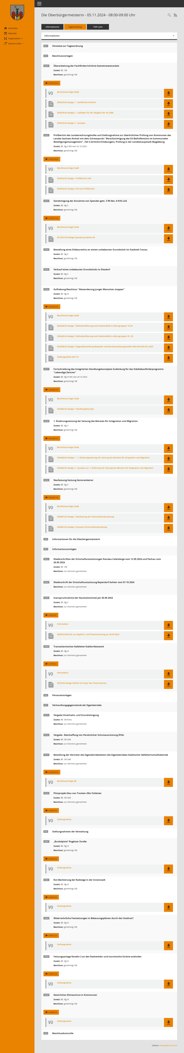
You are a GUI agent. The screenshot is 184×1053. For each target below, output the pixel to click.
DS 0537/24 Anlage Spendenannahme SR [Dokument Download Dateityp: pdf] (76, 237)
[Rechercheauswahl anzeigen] (169, 15)
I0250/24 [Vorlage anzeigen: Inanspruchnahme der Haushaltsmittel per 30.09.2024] (52, 615)
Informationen (52, 27)
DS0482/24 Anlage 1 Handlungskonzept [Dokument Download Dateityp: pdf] (75, 409)
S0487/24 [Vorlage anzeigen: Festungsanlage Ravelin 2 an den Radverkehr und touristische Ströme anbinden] (52, 974)
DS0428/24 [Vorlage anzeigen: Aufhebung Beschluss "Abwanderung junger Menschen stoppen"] (53, 306)
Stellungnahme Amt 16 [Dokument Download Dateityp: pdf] (67, 357)
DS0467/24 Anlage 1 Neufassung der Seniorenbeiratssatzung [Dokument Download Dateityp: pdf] (85, 517)
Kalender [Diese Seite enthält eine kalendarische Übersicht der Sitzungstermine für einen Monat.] (10, 33)
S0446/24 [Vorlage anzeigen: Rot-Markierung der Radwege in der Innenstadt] (52, 897)
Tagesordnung (75, 27)
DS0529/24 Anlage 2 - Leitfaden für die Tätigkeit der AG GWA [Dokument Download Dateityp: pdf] (85, 113)
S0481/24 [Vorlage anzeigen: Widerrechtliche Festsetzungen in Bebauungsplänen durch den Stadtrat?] (52, 935)
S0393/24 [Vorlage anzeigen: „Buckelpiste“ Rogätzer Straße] (52, 858)
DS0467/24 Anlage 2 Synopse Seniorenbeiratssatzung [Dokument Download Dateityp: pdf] (82, 527)
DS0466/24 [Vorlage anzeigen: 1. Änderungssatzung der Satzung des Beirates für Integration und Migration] (53, 438)
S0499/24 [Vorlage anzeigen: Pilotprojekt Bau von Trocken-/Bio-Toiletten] (52, 810)
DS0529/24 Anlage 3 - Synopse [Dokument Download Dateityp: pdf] (71, 123)
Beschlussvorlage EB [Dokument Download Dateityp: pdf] (66, 781)
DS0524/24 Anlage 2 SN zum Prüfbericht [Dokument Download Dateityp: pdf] (75, 189)
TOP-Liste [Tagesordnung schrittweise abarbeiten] (97, 27)
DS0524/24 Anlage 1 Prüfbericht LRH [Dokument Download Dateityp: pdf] (74, 178)
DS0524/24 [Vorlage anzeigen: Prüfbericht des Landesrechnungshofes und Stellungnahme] (53, 159)
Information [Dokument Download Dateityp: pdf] (62, 624)
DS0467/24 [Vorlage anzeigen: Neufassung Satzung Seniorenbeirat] (53, 497)
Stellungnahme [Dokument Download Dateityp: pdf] (64, 819)
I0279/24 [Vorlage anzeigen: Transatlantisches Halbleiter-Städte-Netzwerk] (52, 664)
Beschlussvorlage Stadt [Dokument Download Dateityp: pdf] (68, 92)
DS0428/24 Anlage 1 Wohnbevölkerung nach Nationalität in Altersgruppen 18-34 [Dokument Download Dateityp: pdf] (95, 326)
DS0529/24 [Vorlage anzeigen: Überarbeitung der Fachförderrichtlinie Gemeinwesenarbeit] (53, 83)
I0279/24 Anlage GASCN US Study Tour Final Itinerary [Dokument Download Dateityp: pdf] (81, 683)
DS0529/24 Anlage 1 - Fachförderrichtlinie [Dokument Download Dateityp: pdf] (76, 102)
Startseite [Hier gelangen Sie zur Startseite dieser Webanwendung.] (11, 28)
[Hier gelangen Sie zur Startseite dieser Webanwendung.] (17, 12)
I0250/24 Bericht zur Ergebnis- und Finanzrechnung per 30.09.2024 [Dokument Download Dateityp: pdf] (88, 634)
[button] (17, 38)
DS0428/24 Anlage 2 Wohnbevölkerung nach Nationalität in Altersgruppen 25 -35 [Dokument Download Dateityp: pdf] (95, 336)
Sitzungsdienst (168, 1045)
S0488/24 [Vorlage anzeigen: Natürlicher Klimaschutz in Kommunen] (52, 1012)
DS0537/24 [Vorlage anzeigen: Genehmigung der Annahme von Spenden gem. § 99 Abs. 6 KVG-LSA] (53, 218)
